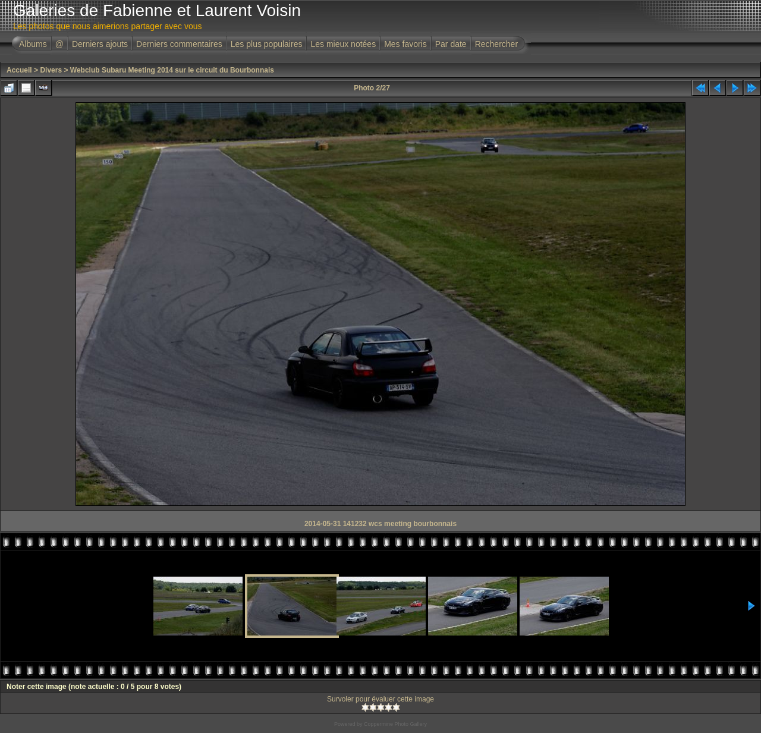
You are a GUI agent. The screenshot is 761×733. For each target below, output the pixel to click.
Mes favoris (405, 44)
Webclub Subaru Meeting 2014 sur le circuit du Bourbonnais (172, 70)
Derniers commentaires (179, 44)
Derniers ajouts (100, 44)
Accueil (19, 70)
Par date (451, 44)
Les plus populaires (267, 44)
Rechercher (496, 44)
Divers (51, 70)
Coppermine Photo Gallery (395, 724)
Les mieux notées (343, 44)
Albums (33, 44)
